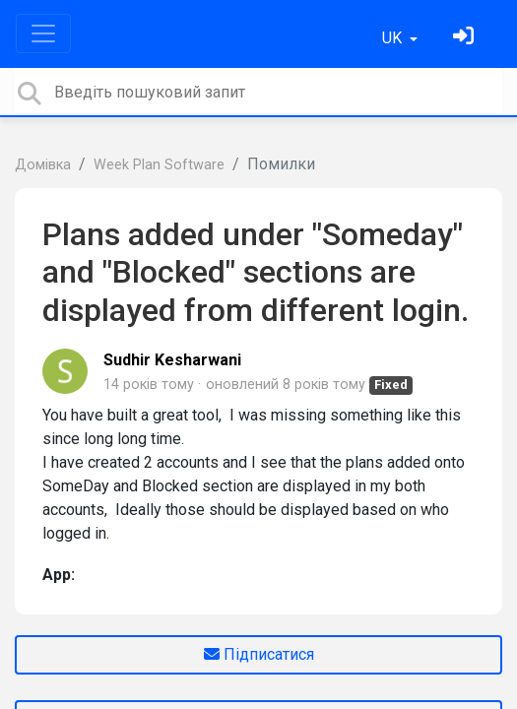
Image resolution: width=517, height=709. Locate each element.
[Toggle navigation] (43, 33)
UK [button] (394, 38)
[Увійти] (465, 38)
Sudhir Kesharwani (172, 360)
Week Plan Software (159, 165)
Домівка (43, 165)
